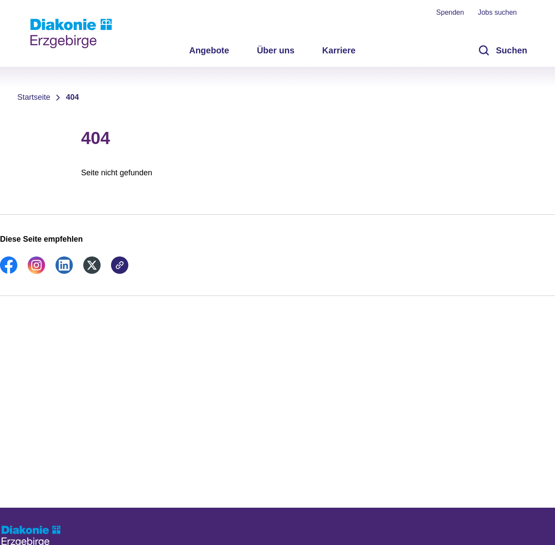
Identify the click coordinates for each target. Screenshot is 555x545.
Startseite (33, 97)
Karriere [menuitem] (339, 50)
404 (72, 97)
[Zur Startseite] (71, 33)
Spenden (450, 12)
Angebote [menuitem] (209, 50)
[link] (8, 271)
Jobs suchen (497, 12)
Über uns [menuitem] (275, 50)
